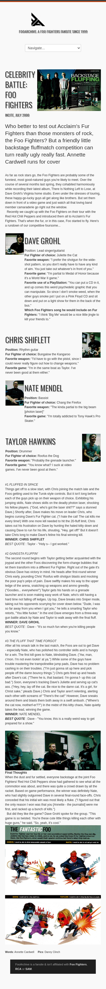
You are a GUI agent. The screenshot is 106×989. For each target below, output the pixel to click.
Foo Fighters (78, 964)
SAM (28, 968)
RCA (18, 968)
